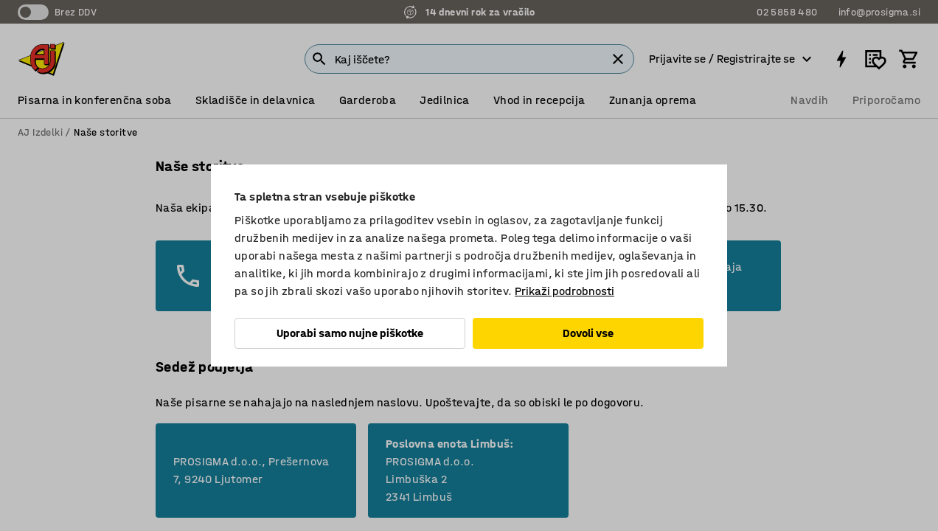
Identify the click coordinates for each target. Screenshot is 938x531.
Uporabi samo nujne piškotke (350, 333)
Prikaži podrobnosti (564, 291)
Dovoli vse (588, 333)
